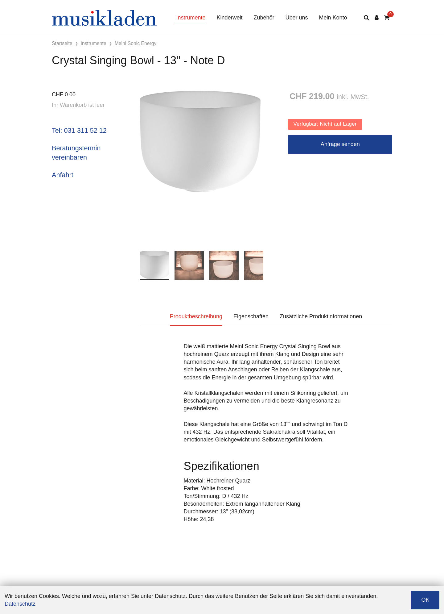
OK (425, 600)
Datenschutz (20, 604)
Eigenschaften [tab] (251, 316)
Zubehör (263, 18)
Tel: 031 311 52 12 (79, 130)
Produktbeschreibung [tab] (196, 316)
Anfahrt (62, 175)
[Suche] (366, 17)
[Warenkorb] (386, 17)
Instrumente (190, 18)
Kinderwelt (229, 18)
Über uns (297, 18)
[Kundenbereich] (376, 17)
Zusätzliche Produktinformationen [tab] (321, 316)
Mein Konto (333, 18)
